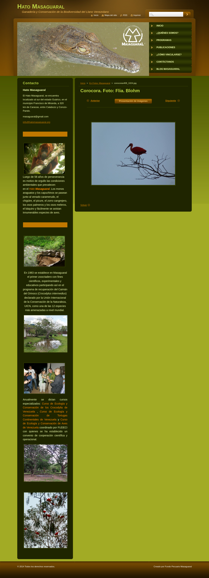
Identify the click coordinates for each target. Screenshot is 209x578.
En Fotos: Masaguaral (99, 83)
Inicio (82, 83)
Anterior (95, 100)
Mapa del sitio (110, 15)
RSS (125, 15)
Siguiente (170, 100)
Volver (83, 205)
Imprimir (137, 15)
